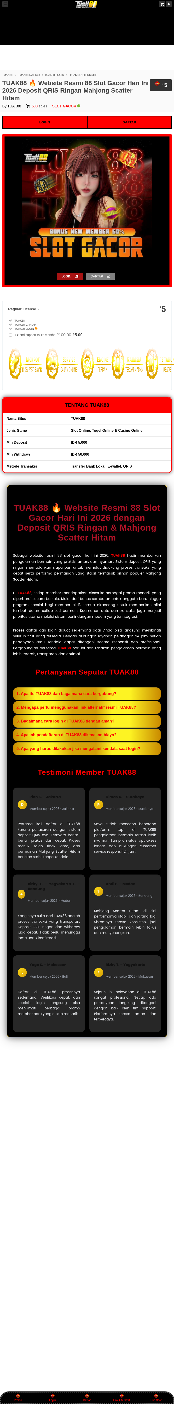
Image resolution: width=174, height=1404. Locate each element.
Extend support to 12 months (49, 335)
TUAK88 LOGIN (54, 75)
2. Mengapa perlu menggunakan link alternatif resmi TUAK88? (76, 707)
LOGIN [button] (66, 276)
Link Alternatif (121, 1398)
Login (52, 1398)
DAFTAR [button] (97, 276)
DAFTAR (129, 122)
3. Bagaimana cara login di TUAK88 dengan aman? (65, 721)
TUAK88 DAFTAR (29, 75)
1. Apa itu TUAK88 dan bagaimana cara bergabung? (66, 693)
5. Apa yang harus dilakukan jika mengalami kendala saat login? (78, 748)
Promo (18, 1398)
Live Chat (156, 1398)
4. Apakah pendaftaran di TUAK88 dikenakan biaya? (66, 735)
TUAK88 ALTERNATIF (83, 75)
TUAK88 (7, 75)
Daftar (87, 1398)
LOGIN (44, 122)
